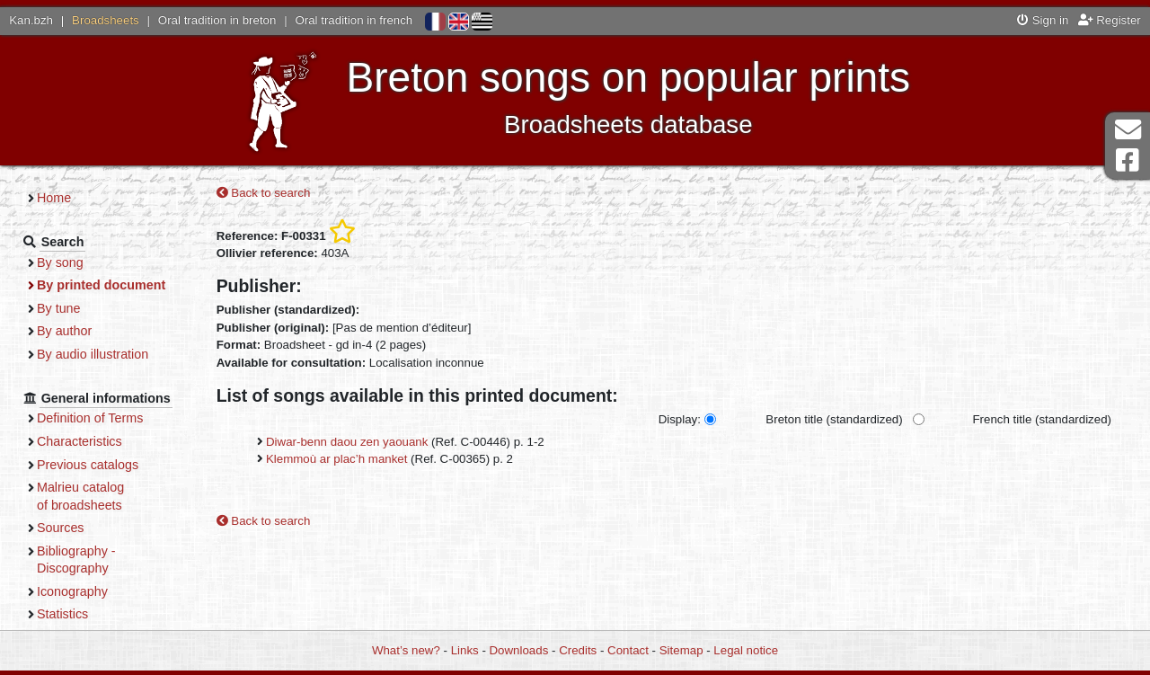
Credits (578, 650)
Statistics (62, 614)
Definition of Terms (90, 418)
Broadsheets (105, 20)
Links (465, 650)
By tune (59, 308)
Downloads (519, 650)
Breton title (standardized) (833, 419)
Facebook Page (1127, 160)
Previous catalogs (87, 464)
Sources (60, 527)
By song (60, 262)
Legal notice (745, 650)
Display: (680, 419)
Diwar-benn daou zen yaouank (347, 442)
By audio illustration (92, 354)
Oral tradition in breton (217, 20)
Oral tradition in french (353, 20)
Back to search (264, 193)
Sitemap (681, 650)
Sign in (1042, 20)
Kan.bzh (31, 20)
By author (64, 331)
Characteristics (79, 441)
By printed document (101, 285)
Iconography (72, 591)
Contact (628, 650)
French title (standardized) (1042, 419)
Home (54, 198)
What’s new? (406, 650)
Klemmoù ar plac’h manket (336, 459)
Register (1109, 20)
